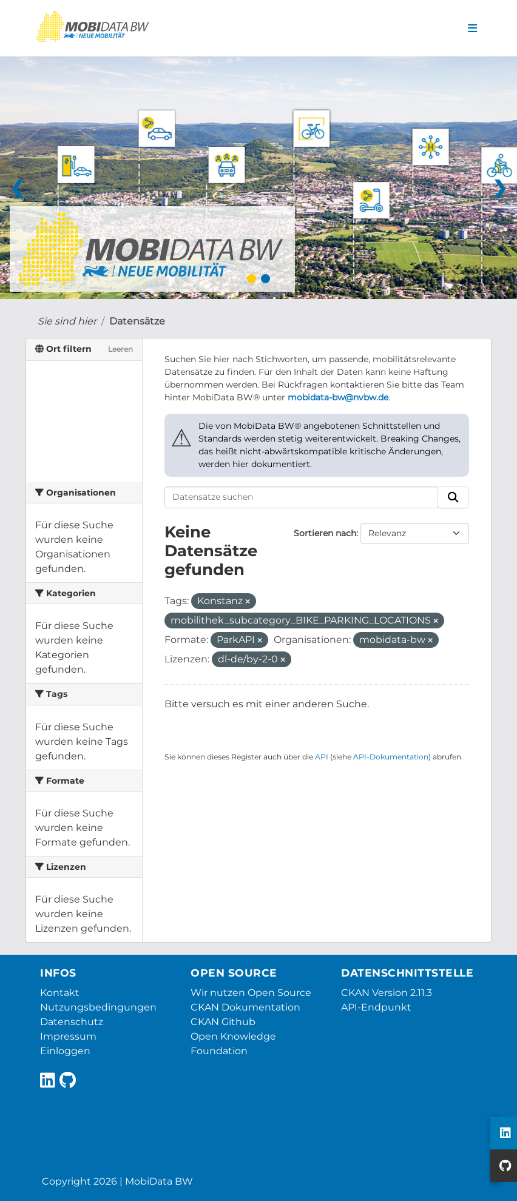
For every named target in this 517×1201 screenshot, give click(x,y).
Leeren (120, 349)
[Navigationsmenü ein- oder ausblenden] (472, 28)
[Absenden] (453, 497)
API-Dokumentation (390, 756)
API (321, 756)
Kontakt (59, 992)
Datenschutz (71, 1022)
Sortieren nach (325, 533)
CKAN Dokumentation (245, 1007)
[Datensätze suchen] (301, 497)
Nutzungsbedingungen (98, 1007)
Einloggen (65, 1051)
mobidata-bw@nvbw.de (338, 397)
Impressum (68, 1036)
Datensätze (137, 321)
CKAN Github (223, 1022)
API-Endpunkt (376, 1007)
